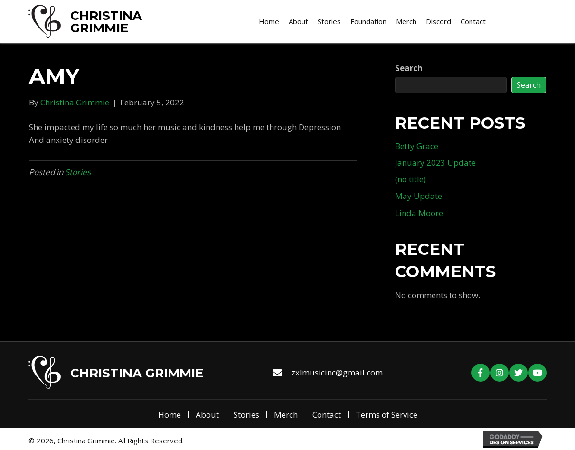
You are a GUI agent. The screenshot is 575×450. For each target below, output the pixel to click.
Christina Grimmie (106, 21)
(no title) (410, 179)
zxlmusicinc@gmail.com (337, 372)
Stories (78, 172)
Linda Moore (419, 212)
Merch (286, 414)
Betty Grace (416, 146)
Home (169, 414)
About (207, 414)
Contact (326, 414)
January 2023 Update (435, 162)
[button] (480, 373)
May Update (418, 195)
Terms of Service (386, 414)
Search (409, 68)
